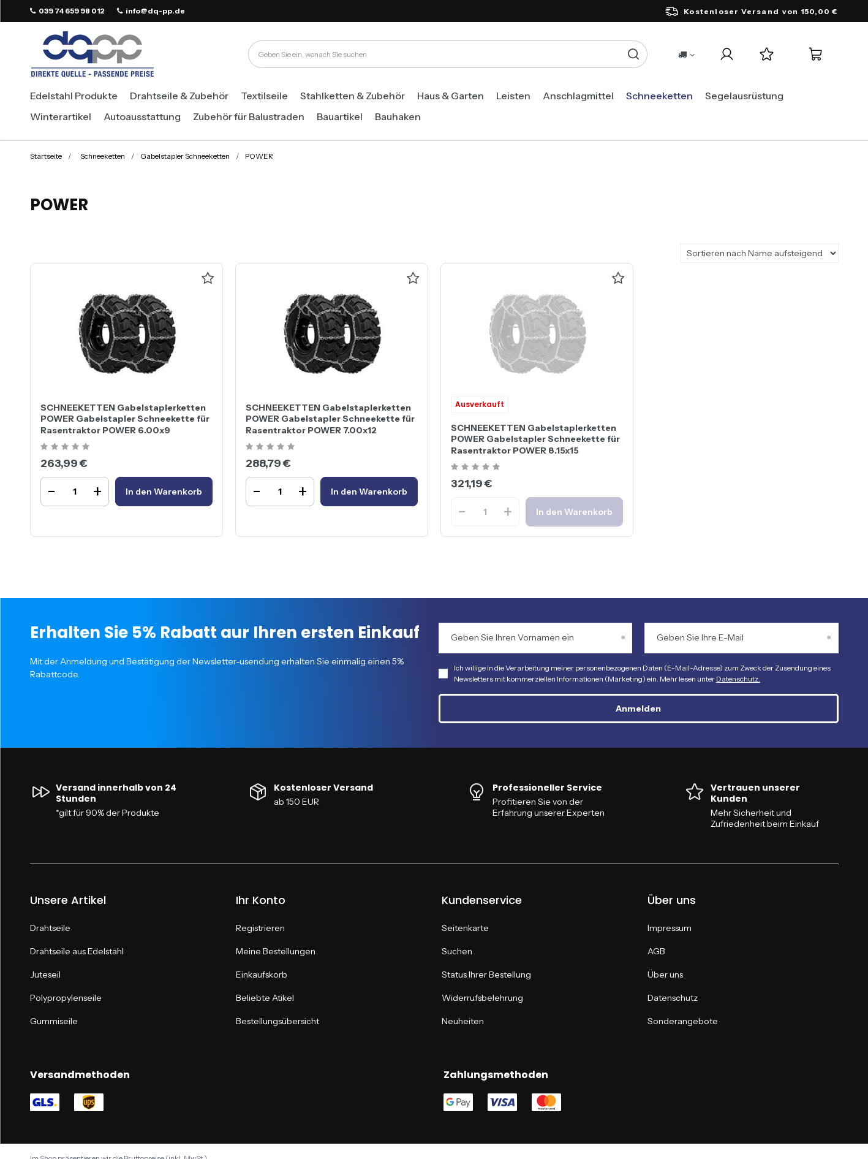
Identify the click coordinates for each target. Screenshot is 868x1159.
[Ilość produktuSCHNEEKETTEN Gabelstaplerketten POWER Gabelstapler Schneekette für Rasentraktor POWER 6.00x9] (75, 491)
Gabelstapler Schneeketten (185, 156)
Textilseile (264, 95)
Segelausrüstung (744, 95)
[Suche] (633, 54)
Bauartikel (340, 116)
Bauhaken (398, 116)
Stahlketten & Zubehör (352, 95)
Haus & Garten (450, 95)
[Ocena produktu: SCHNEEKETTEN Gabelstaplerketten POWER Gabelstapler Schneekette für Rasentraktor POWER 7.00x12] (272, 447)
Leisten (513, 95)
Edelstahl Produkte (74, 95)
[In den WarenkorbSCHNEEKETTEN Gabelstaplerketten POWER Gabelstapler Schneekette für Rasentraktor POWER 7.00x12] (369, 491)
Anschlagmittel (578, 95)
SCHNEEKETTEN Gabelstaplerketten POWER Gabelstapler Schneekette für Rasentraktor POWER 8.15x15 (535, 438)
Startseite (46, 156)
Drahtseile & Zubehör (179, 95)
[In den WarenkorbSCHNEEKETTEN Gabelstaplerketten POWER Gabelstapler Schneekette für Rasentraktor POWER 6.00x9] (164, 491)
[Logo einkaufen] (93, 54)
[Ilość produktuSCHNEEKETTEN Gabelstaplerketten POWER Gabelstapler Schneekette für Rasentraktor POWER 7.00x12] (280, 491)
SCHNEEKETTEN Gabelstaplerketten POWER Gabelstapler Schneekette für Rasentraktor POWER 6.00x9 (124, 418)
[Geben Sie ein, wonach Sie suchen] (447, 54)
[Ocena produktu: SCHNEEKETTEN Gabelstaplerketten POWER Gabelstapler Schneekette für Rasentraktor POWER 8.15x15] (477, 467)
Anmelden (638, 708)
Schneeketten (659, 95)
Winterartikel (60, 116)
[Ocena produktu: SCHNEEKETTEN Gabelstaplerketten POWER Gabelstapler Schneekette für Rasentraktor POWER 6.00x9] (66, 447)
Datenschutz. (738, 678)
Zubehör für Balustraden (248, 116)
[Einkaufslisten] (766, 54)
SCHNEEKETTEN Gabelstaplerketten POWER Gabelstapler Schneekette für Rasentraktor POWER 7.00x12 (330, 418)
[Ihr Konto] (726, 54)
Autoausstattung (142, 116)
